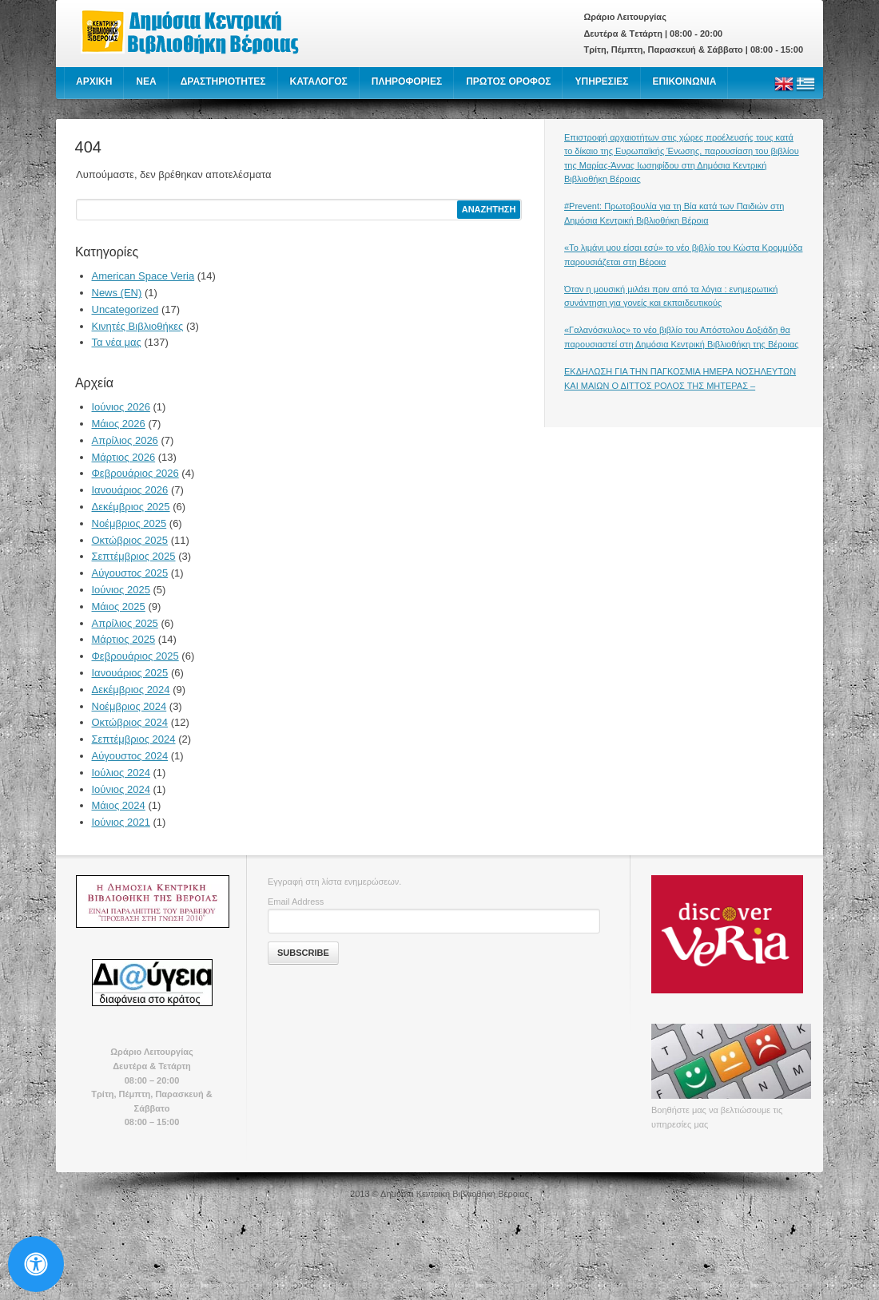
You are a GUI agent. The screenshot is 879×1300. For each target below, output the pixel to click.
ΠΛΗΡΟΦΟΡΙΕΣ (407, 81)
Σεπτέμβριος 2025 (134, 556)
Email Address (296, 901)
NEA (146, 81)
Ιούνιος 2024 (121, 789)
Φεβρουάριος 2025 (135, 656)
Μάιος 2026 (118, 424)
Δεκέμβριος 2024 (131, 690)
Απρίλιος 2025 (125, 623)
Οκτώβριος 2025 (130, 540)
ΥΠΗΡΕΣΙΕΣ (601, 81)
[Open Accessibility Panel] (36, 1264)
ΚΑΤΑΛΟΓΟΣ (319, 81)
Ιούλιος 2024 (121, 773)
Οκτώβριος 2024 (130, 722)
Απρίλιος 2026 (125, 440)
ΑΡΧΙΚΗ (94, 81)
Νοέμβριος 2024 (129, 706)
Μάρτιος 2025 (124, 639)
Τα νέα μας (116, 342)
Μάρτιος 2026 (124, 457)
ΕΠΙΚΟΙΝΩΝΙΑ (685, 81)
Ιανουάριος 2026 (130, 490)
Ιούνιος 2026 (121, 407)
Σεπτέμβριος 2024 (134, 739)
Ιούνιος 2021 (121, 822)
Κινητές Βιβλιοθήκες (138, 326)
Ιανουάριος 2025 (130, 673)
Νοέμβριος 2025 (129, 523)
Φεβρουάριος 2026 (135, 473)
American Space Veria (143, 276)
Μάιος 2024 (118, 805)
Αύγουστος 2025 (130, 573)
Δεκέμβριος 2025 (131, 507)
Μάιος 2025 (118, 606)
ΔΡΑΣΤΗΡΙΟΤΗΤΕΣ (223, 81)
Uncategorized (125, 309)
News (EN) (117, 293)
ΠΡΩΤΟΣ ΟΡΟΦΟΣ (508, 81)
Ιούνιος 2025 (121, 590)
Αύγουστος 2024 (130, 756)
